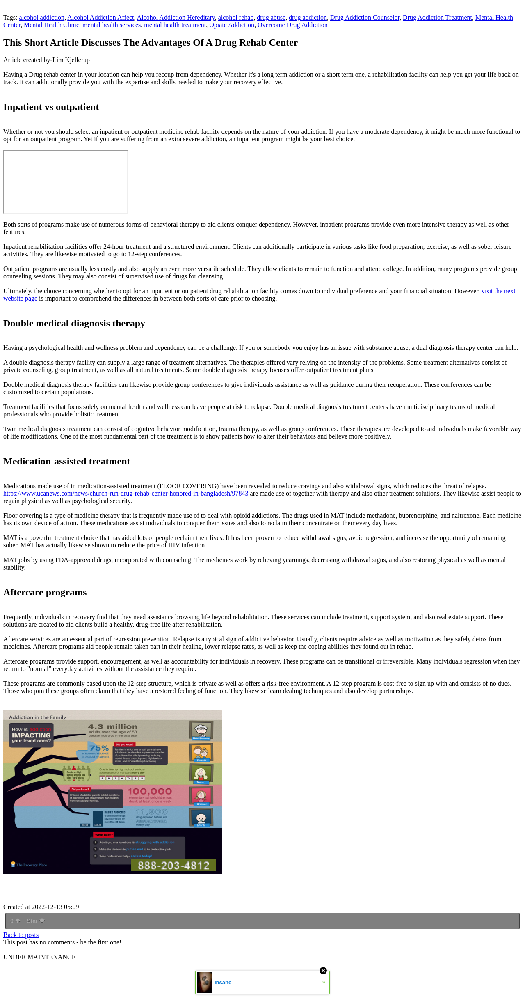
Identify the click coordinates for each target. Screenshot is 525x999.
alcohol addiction (41, 17)
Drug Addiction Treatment (437, 17)
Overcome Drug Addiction (293, 24)
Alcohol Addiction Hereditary (176, 17)
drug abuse (271, 17)
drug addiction (308, 17)
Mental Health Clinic (51, 24)
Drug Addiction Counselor (364, 17)
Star (36, 921)
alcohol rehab (236, 17)
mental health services (111, 24)
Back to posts (21, 934)
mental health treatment (175, 24)
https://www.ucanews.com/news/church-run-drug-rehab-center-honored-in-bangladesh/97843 (126, 493)
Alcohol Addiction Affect (100, 17)
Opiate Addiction (231, 24)
